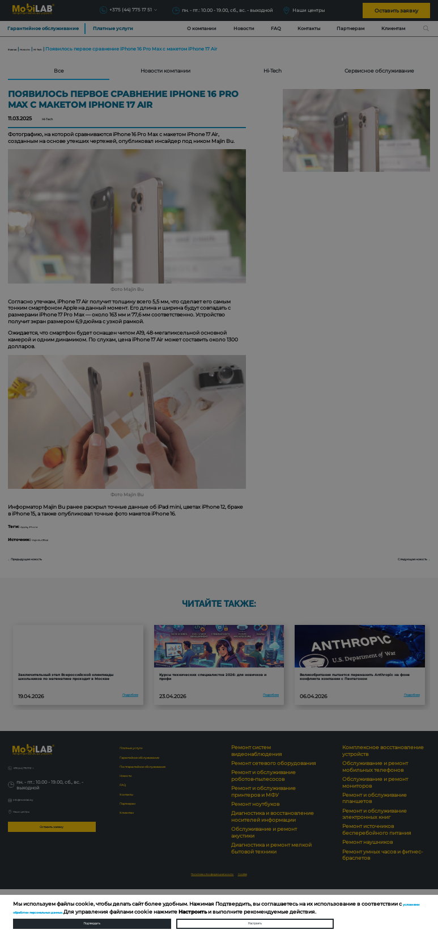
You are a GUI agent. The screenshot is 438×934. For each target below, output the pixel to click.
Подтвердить (92, 920)
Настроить (254, 920)
